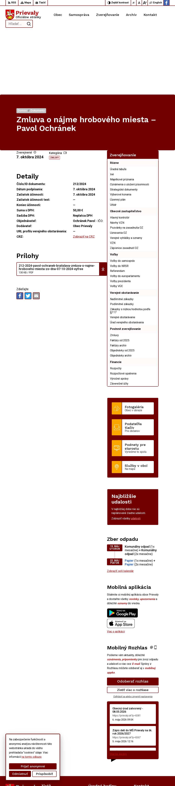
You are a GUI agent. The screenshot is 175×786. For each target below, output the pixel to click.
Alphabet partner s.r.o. (50, 776)
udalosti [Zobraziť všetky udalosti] (135, 455)
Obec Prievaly (94, 776)
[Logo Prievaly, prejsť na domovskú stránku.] (23, 15)
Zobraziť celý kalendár (120, 508)
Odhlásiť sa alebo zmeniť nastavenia (132, 633)
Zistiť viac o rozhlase (133, 627)
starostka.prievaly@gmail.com (152, 760)
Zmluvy (54, 95)
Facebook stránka (144, 764)
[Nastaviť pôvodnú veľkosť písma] (139, 2)
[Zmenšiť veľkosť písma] (134, 2)
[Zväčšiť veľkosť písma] (144, 2)
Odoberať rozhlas (132, 618)
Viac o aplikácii (116, 568)
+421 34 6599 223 (145, 756)
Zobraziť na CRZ (84, 174)
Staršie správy (118, 691)
